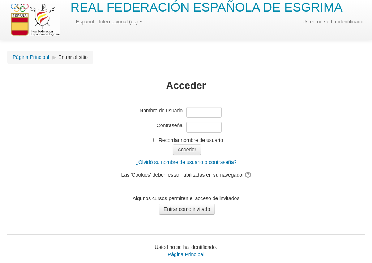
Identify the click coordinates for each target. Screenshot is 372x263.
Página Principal (31, 57)
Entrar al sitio (73, 57)
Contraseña (170, 125)
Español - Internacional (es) (109, 22)
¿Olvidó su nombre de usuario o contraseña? (185, 162)
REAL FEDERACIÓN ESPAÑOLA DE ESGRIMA (206, 7)
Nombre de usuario (161, 110)
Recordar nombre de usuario (191, 140)
